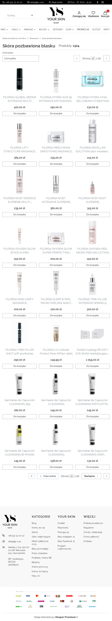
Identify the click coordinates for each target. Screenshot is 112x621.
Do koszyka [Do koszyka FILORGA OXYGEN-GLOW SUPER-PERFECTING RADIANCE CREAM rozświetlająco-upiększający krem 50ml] (56, 265)
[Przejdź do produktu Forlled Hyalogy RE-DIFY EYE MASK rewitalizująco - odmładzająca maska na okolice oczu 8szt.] (92, 333)
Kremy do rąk (38, 528)
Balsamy (36, 562)
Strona (86, 58)
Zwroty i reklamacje (93, 532)
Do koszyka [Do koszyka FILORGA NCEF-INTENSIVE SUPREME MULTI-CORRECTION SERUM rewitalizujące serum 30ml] (56, 214)
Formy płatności (91, 537)
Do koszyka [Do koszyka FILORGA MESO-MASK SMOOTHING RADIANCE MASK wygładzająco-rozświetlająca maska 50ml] (56, 164)
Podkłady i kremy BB (41, 558)
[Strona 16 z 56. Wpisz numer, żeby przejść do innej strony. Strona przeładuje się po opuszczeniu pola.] (93, 58)
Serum (35, 532)
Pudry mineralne (39, 553)
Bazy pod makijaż (40, 549)
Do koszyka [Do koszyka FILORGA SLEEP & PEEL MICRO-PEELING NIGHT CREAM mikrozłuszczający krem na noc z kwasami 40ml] (56, 315)
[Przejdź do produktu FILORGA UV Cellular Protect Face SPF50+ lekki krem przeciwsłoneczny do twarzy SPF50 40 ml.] (56, 333)
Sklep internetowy (55, 617)
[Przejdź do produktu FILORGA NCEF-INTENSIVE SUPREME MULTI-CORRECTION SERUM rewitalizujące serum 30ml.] (56, 182)
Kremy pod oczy (40, 567)
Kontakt (61, 523)
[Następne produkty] (91, 476)
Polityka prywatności (93, 523)
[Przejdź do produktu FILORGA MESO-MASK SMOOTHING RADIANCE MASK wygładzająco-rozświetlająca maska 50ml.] (56, 131)
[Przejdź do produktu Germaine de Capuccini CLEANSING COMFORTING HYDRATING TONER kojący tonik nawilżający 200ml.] (56, 384)
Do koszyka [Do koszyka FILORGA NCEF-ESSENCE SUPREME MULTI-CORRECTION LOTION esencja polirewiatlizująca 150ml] (20, 214)
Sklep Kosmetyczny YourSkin (14, 38)
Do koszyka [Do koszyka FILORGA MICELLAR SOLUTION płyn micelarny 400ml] (92, 164)
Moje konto (63, 528)
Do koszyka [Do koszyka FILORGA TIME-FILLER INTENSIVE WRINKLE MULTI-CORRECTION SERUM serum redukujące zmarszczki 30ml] (92, 315)
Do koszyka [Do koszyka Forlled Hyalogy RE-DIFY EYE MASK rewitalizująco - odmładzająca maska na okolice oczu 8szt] (92, 366)
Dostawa (88, 541)
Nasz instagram (65, 537)
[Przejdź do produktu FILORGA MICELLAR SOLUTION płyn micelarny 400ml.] (92, 131)
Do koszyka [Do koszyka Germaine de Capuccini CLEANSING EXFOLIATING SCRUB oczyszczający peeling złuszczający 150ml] (92, 416)
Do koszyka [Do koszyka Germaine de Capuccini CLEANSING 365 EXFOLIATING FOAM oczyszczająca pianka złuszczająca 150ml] (20, 416)
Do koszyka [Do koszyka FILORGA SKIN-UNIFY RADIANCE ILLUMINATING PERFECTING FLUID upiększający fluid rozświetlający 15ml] (20, 315)
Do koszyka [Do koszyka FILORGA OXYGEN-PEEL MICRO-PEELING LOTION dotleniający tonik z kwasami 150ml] (92, 265)
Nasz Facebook (65, 541)
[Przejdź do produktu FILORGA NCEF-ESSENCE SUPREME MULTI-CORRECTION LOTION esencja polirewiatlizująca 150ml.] (19, 182)
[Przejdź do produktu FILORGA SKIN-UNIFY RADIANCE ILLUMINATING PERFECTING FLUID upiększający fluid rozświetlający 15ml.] (19, 283)
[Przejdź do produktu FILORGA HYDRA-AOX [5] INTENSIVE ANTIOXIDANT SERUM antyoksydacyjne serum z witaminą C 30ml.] (56, 81)
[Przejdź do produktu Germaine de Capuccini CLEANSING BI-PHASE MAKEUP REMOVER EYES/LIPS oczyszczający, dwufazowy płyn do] (19, 434)
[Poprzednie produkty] (47, 476)
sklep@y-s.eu (37, 2)
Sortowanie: (7, 53)
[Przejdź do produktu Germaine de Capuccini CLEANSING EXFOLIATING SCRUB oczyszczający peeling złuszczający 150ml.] (92, 384)
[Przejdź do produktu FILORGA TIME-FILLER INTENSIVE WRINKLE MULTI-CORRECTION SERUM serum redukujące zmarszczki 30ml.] (92, 283)
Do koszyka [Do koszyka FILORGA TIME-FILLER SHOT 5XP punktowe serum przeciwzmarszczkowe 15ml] (20, 366)
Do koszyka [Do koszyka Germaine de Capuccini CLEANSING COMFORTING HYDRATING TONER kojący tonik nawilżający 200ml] (56, 416)
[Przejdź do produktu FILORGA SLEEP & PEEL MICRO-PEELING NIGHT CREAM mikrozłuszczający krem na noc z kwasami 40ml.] (56, 283)
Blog (34, 523)
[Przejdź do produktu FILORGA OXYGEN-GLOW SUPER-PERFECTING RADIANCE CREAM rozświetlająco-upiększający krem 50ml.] (56, 232)
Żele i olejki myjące (41, 537)
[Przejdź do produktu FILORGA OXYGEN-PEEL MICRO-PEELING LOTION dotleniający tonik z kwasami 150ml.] (92, 232)
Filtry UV (36, 576)
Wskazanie (33, 38)
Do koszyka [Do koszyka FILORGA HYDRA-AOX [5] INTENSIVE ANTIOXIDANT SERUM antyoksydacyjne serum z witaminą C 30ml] (56, 113)
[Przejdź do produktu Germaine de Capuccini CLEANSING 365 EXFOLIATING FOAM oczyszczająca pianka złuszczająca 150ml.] (19, 384)
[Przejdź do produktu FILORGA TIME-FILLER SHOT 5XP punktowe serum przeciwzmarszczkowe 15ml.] (19, 333)
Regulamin (89, 528)
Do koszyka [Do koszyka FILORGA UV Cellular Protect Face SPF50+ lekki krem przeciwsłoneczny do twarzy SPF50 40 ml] (56, 366)
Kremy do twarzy (40, 571)
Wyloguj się (63, 532)
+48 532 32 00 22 (13, 2)
